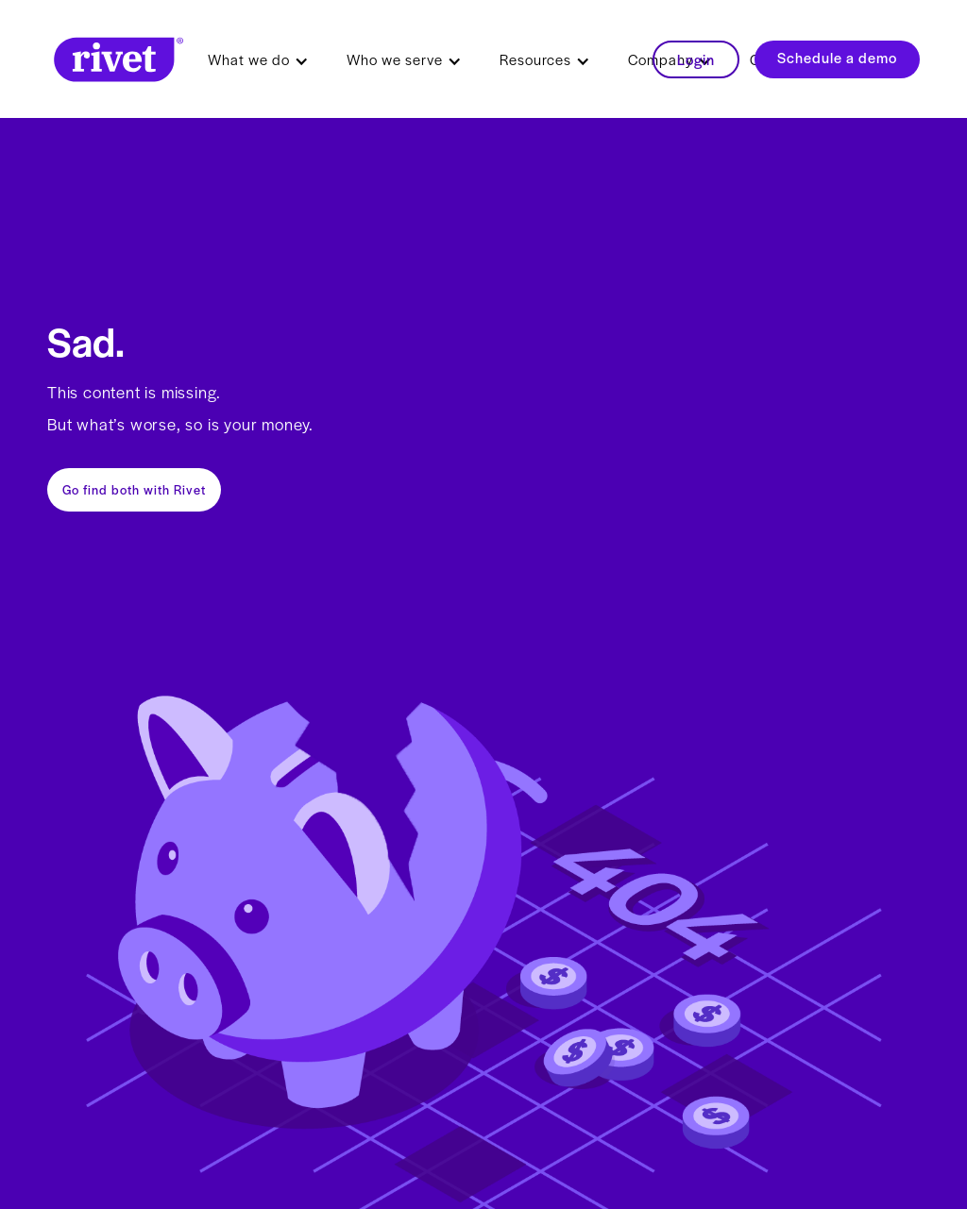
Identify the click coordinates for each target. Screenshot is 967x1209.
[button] (258, 59)
